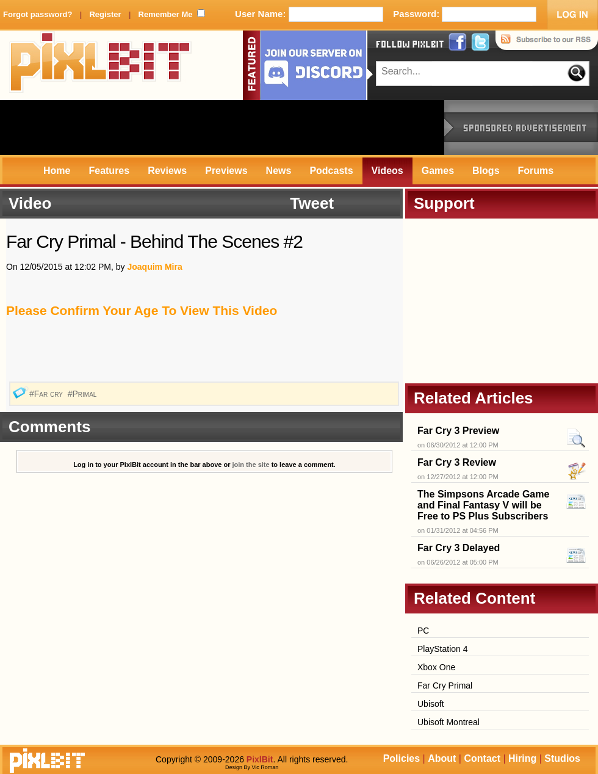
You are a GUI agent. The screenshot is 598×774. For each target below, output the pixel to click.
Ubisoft (430, 704)
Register (105, 14)
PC (423, 630)
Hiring (522, 758)
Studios (562, 758)
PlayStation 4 (442, 649)
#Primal (83, 394)
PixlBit (100, 65)
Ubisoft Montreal (448, 722)
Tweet (312, 203)
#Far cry (47, 394)
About (442, 758)
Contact (482, 758)
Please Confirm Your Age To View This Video (141, 310)
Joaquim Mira (154, 267)
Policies (401, 758)
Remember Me (166, 14)
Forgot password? (37, 14)
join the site (251, 464)
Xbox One (436, 667)
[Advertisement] (222, 127)
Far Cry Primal (444, 685)
